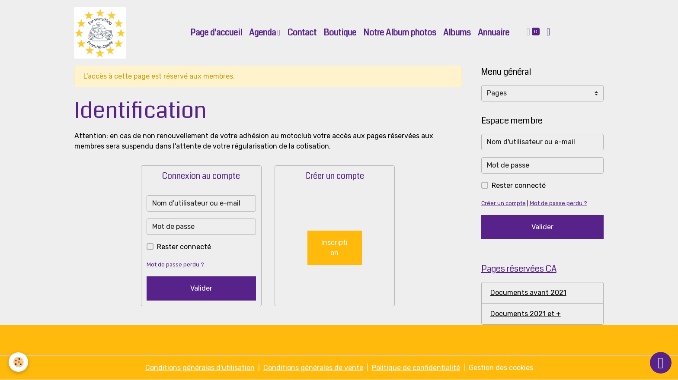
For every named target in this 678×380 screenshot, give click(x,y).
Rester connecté (184, 247)
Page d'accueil (216, 32)
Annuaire (493, 32)
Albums (457, 32)
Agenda (263, 32)
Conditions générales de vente (313, 368)
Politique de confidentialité (416, 368)
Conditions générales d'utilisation (200, 368)
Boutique (339, 32)
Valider (201, 288)
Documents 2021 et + (525, 314)
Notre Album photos (399, 32)
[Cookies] (18, 362)
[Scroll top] (661, 363)
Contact (302, 32)
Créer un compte (503, 203)
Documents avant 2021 (528, 292)
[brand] (102, 33)
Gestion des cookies (501, 368)
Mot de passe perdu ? (175, 264)
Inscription (334, 247)
